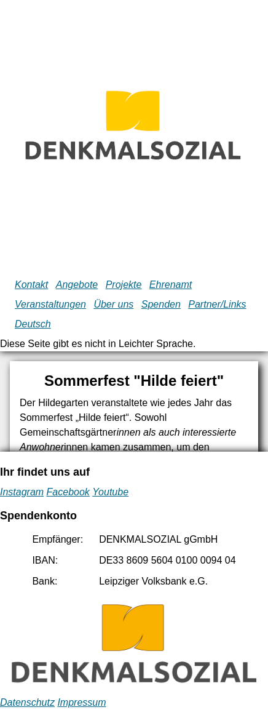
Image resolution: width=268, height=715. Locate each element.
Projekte (124, 284)
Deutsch (33, 324)
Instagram (22, 492)
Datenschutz (27, 702)
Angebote (77, 284)
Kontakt (31, 284)
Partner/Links (217, 304)
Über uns (113, 304)
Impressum (81, 702)
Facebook (68, 492)
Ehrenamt (170, 284)
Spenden (161, 304)
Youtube (110, 492)
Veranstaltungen (50, 304)
